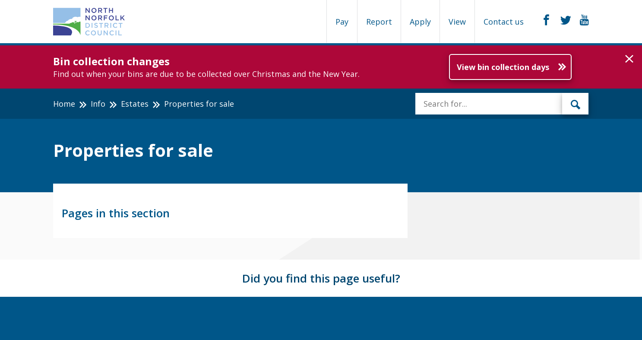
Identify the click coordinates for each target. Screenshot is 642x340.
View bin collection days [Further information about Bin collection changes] (503, 67)
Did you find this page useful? (321, 278)
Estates (135, 104)
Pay (341, 21)
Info (98, 104)
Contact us (504, 21)
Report (379, 21)
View (457, 21)
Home (64, 104)
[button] (629, 59)
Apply (420, 21)
